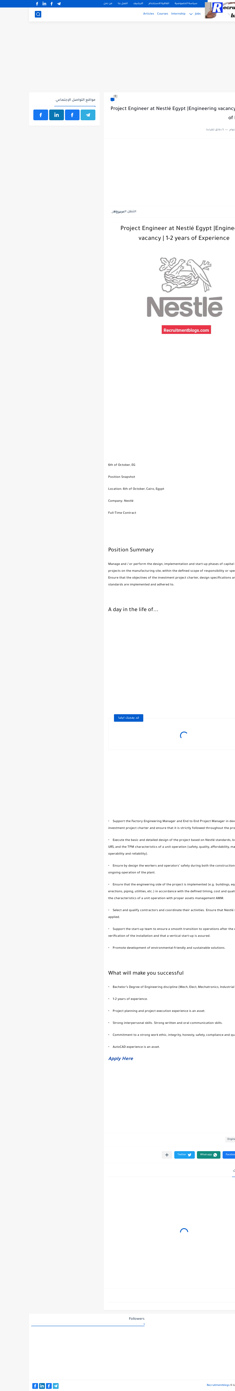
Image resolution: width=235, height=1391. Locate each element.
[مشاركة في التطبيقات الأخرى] (138, 1155)
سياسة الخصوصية (157, 3)
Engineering (221, 99)
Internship (149, 14)
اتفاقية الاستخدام (130, 3)
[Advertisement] (117, 59)
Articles (119, 14)
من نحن (78, 3)
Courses (133, 14)
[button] (205, 1155)
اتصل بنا (94, 3)
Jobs (168, 14)
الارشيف (109, 3)
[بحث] (9, 14)
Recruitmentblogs (189, 1385)
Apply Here (91, 1059)
